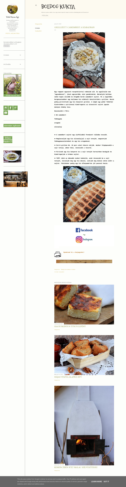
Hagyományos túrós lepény (70, 326)
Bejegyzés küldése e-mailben (68, 269)
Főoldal (45, 15)
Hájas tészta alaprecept (68, 377)
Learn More (96, 482)
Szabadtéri (38, 31)
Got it (106, 482)
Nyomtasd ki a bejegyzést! (74, 252)
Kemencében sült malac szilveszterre (75, 467)
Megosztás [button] (38, 24)
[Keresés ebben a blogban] (10, 44)
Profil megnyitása (12, 33)
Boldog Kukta (58, 6)
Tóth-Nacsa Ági (12, 17)
